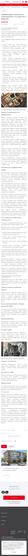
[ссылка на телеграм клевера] (17, 492)
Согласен (14, 552)
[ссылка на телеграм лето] (24, 492)
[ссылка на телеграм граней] (21, 492)
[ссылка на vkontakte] (6, 492)
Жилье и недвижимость (16, 7)
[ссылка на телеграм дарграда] (13, 492)
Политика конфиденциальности (7, 537)
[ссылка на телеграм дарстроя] (10, 492)
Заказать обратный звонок (14, 488)
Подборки (11, 446)
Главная (2, 7)
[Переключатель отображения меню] (1, 1)
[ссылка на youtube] (3, 492)
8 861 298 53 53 (17, 2)
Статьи (7, 7)
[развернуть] (14, 512)
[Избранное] (26, 2)
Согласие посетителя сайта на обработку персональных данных (13, 538)
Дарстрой (6, 24)
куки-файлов (5, 544)
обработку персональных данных (9, 543)
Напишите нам (14, 497)
